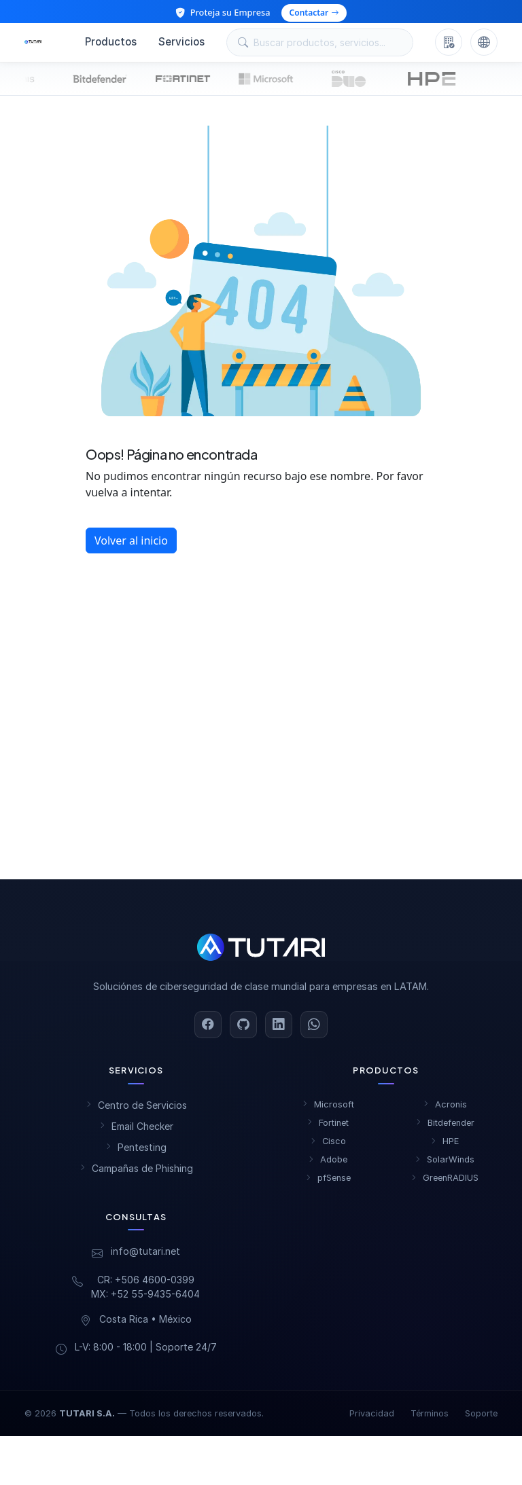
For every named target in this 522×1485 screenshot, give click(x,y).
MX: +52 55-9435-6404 (145, 1299)
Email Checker (136, 1131)
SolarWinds (444, 1165)
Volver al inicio (131, 545)
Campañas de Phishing (136, 1173)
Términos (430, 1419)
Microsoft (328, 1110)
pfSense (328, 1183)
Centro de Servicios (136, 1110)
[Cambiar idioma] (484, 44)
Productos (111, 44)
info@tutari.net (145, 1256)
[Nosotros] (448, 44)
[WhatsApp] (314, 1030)
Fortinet (328, 1128)
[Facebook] (208, 1030)
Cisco (328, 1146)
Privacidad (371, 1419)
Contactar (314, 12)
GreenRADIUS (444, 1183)
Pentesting (136, 1152)
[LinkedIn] (278, 1030)
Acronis (445, 1110)
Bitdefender (444, 1128)
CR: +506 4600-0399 (145, 1285)
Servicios (181, 44)
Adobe (327, 1165)
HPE (444, 1146)
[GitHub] (243, 1030)
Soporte (481, 1419)
